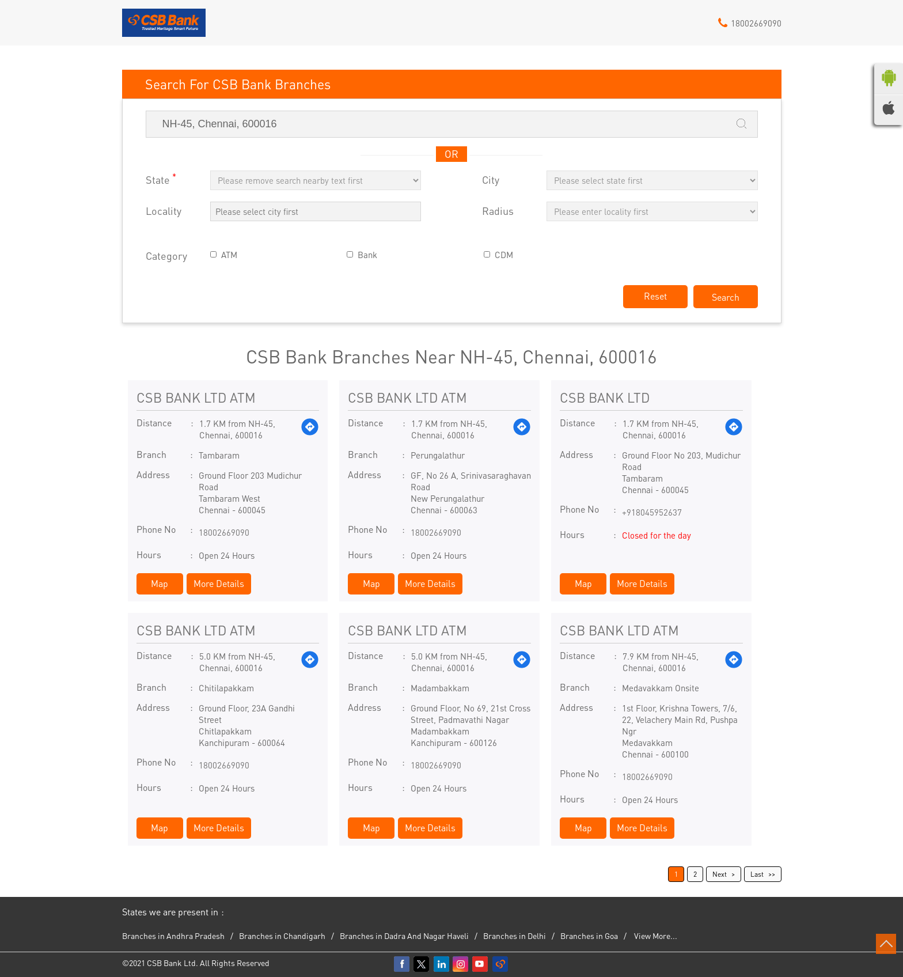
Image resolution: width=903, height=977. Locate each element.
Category (166, 256)
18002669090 (224, 532)
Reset (655, 296)
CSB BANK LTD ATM (196, 397)
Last (757, 874)
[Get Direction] (310, 429)
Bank (367, 255)
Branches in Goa (589, 935)
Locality (163, 211)
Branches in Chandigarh (282, 935)
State (161, 179)
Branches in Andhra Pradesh (173, 935)
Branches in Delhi (514, 935)
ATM (229, 255)
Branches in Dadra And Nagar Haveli (404, 935)
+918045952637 (652, 512)
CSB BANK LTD (605, 397)
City (490, 180)
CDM (504, 255)
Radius (498, 211)
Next (719, 874)
